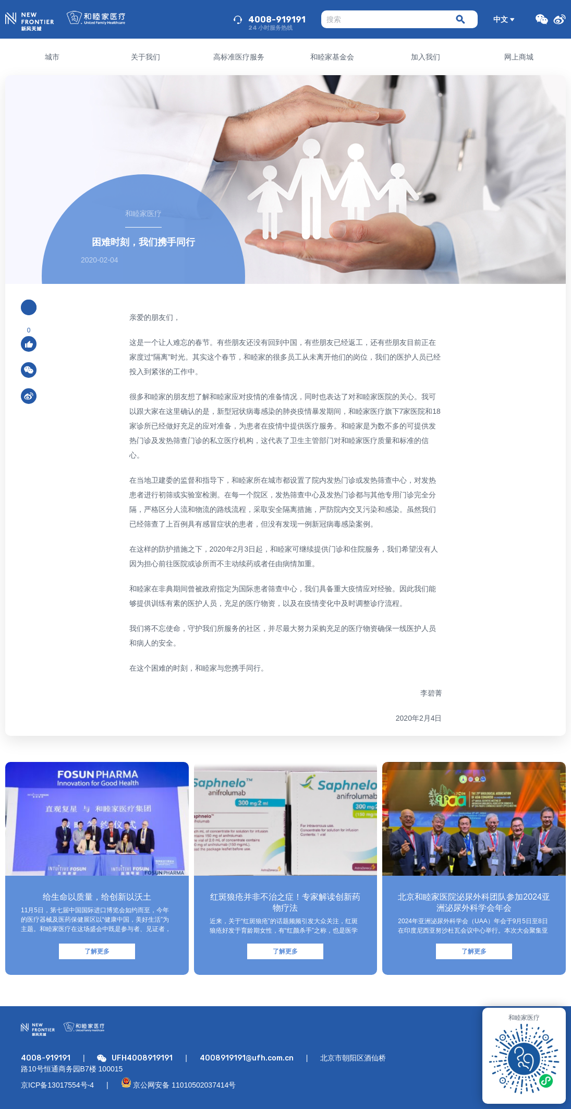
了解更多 (97, 951)
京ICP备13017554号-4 (57, 1085)
